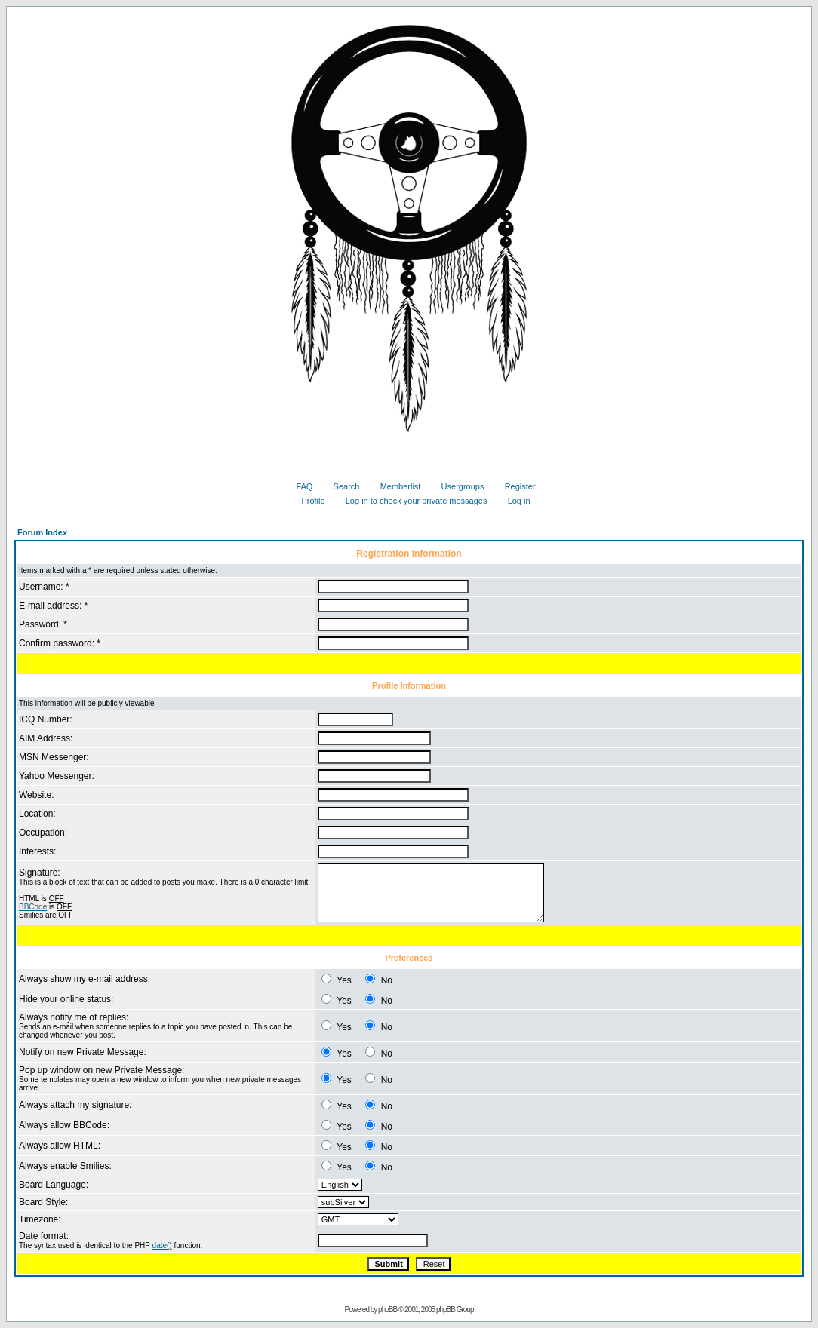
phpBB (387, 1309)
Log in (513, 500)
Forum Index (42, 532)
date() (162, 1245)
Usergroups (457, 486)
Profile (307, 500)
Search (341, 486)
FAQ (298, 486)
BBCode (33, 907)
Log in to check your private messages (410, 500)
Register (515, 486)
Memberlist (395, 486)
